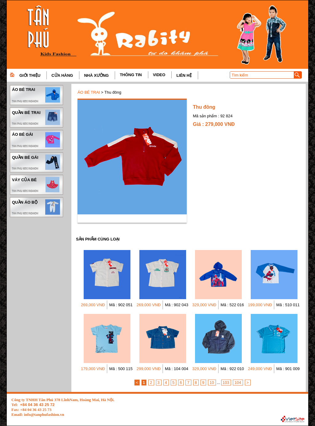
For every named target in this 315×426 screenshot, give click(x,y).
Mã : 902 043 (176, 305)
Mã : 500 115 (121, 368)
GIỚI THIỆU (29, 75)
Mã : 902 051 (121, 305)
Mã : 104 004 (176, 368)
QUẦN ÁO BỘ (36, 207)
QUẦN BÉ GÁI (36, 162)
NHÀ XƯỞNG (96, 75)
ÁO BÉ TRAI (36, 95)
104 (237, 382)
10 (211, 382)
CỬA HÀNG (62, 75)
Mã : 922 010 (232, 368)
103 (226, 382)
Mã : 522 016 (232, 305)
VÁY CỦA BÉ (36, 184)
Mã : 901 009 (288, 368)
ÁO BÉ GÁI (36, 139)
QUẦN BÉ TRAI (36, 117)
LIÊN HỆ (184, 75)
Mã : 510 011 (288, 305)
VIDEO (159, 74)
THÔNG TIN (131, 74)
